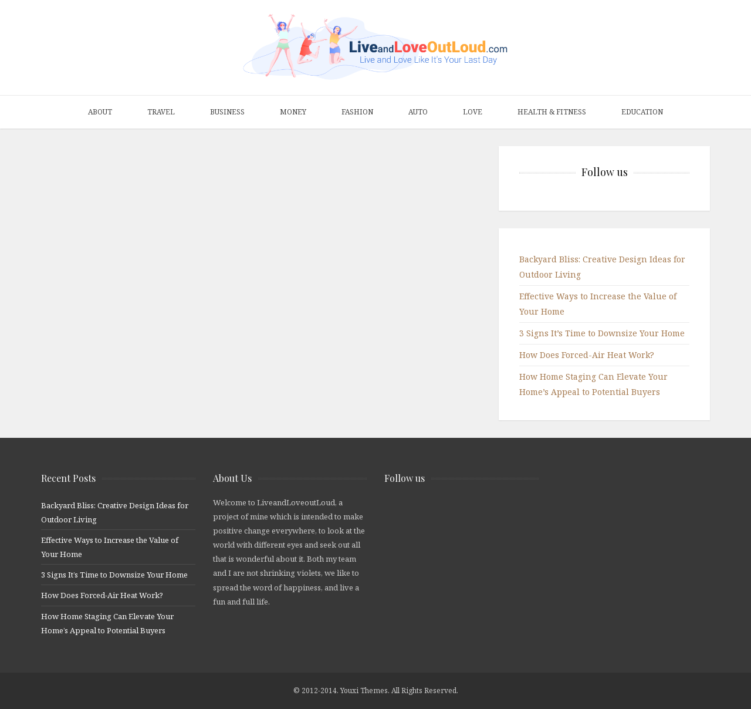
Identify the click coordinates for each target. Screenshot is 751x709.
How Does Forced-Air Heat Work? (586, 354)
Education (642, 112)
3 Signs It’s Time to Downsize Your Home (602, 333)
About (100, 112)
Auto (418, 112)
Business (227, 112)
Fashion (357, 112)
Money (293, 112)
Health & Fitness (551, 112)
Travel (161, 112)
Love (472, 112)
